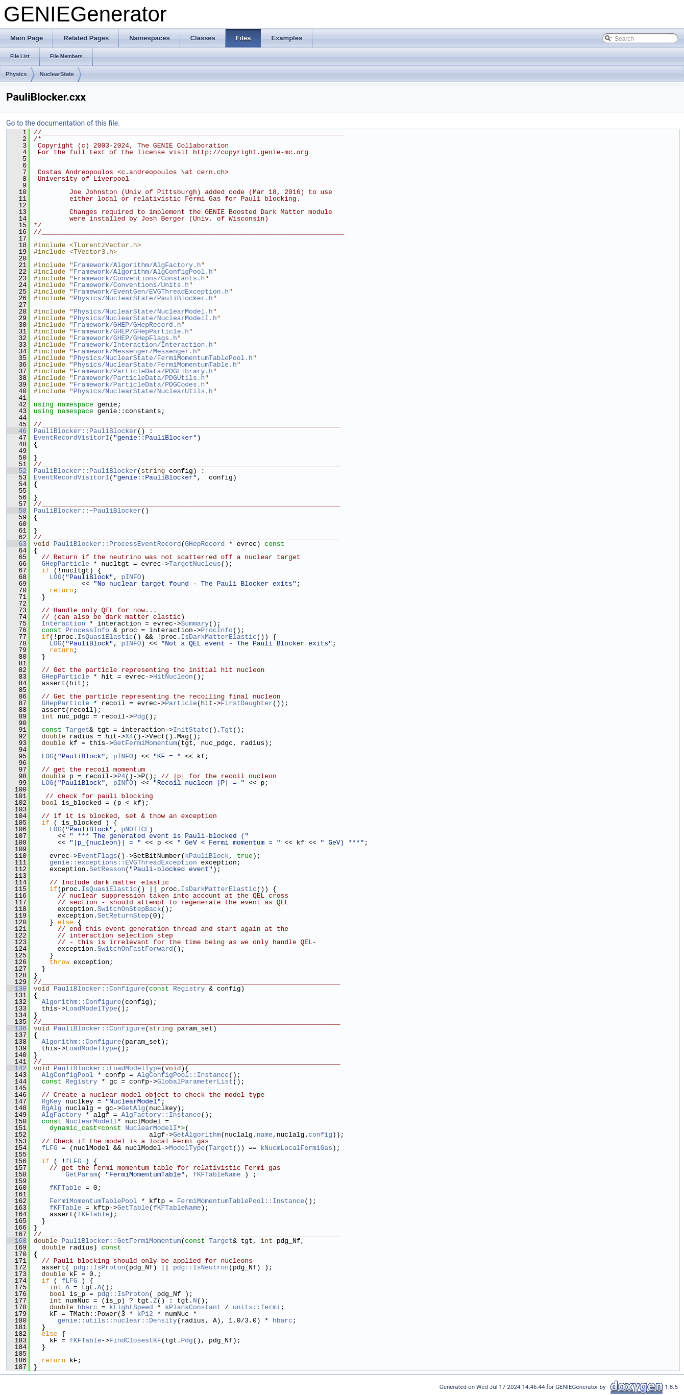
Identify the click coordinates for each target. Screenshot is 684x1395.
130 (17, 988)
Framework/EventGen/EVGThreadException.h (151, 291)
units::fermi (257, 1307)
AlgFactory (61, 1114)
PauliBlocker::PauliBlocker (85, 431)
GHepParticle (65, 563)
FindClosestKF (135, 1340)
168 (17, 1240)
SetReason (107, 869)
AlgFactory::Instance (161, 1114)
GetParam (81, 1174)
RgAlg (51, 1108)
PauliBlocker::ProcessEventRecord (117, 543)
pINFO (131, 577)
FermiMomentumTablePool (93, 1201)
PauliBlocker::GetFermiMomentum (121, 1240)
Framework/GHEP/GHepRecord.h (127, 324)
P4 (121, 776)
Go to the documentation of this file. (63, 123)
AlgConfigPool (67, 1074)
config (320, 1134)
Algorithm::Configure (81, 1001)
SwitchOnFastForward (135, 948)
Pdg (139, 716)
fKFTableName (217, 1174)
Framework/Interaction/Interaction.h (143, 344)
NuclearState (57, 74)
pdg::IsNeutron (201, 1267)
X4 (129, 736)
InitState (191, 729)
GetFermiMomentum (145, 743)
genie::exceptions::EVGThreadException (123, 862)
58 (17, 510)
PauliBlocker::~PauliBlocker (87, 510)
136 (17, 1028)
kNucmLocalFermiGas (296, 1147)
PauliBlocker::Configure (99, 988)
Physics (16, 74)
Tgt (226, 729)
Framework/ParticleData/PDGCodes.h (139, 384)
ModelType (187, 1147)
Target (77, 729)
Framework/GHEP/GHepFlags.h (125, 338)
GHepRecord (205, 543)
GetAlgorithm (197, 1134)
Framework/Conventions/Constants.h (139, 278)
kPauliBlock (207, 855)
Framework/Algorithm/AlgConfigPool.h (143, 271)
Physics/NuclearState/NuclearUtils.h (143, 391)
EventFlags (97, 855)
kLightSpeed (131, 1307)
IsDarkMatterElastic (218, 636)
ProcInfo (216, 630)
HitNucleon (173, 676)
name (265, 1134)
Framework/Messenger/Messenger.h (135, 351)
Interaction (63, 623)
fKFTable (65, 1187)
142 (17, 1068)
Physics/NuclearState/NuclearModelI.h (145, 318)
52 (17, 470)
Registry (189, 988)
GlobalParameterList (195, 1081)
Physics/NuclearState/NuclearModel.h (143, 311)
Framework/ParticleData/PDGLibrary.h (143, 371)
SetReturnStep (123, 915)
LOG (55, 577)
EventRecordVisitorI (71, 437)
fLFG (49, 1147)
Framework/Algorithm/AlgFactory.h (137, 265)
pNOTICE (135, 829)
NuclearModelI (91, 1121)
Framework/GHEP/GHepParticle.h (131, 331)
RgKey (51, 1101)
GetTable (133, 1207)
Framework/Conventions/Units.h (131, 285)
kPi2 (145, 1313)
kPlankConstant (193, 1307)
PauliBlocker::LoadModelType (107, 1068)
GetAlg (133, 1108)
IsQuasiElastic (105, 636)
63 (17, 543)
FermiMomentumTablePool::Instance (241, 1201)
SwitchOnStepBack (129, 908)
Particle (181, 703)
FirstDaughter (246, 703)
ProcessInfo (87, 630)
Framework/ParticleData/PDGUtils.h (139, 377)
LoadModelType (91, 1008)
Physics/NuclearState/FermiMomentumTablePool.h (163, 358)
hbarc (87, 1307)
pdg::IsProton (99, 1267)
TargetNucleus (195, 563)
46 (17, 431)
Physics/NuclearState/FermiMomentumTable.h (155, 364)
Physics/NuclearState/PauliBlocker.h (143, 298)
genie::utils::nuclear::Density (117, 1320)
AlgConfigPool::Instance (183, 1074)
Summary (195, 623)
